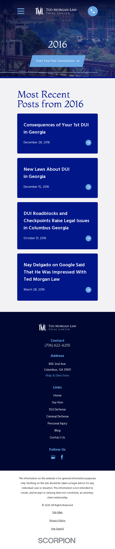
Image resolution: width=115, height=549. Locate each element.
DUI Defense (57, 409)
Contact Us (57, 437)
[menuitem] (57, 512)
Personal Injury (57, 423)
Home (57, 395)
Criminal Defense (57, 416)
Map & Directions (57, 375)
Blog (57, 430)
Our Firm (57, 402)
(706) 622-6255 (57, 345)
